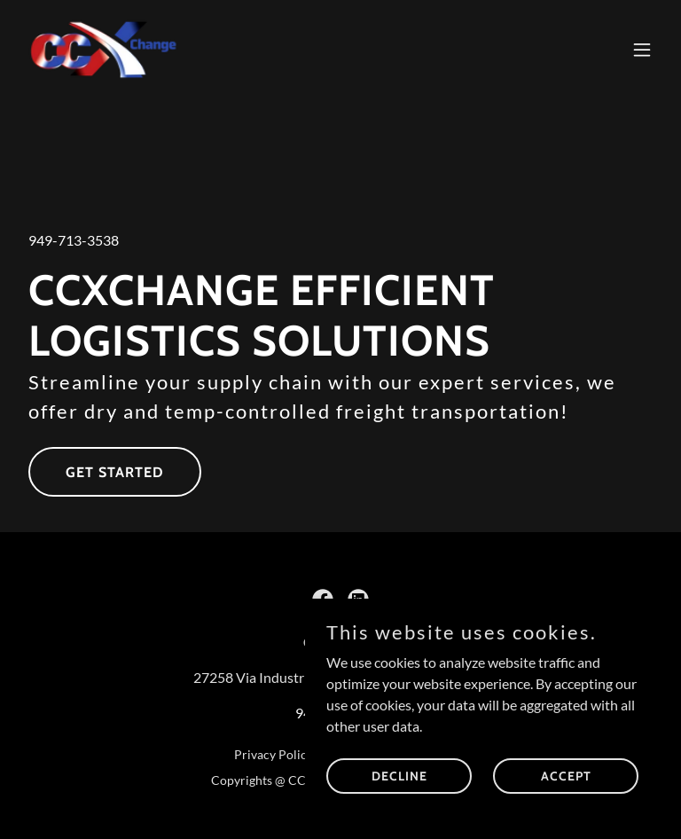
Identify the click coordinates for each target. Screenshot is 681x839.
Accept (566, 775)
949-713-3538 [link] (73, 239)
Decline (399, 775)
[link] (104, 49)
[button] (642, 49)
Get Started (115, 472)
